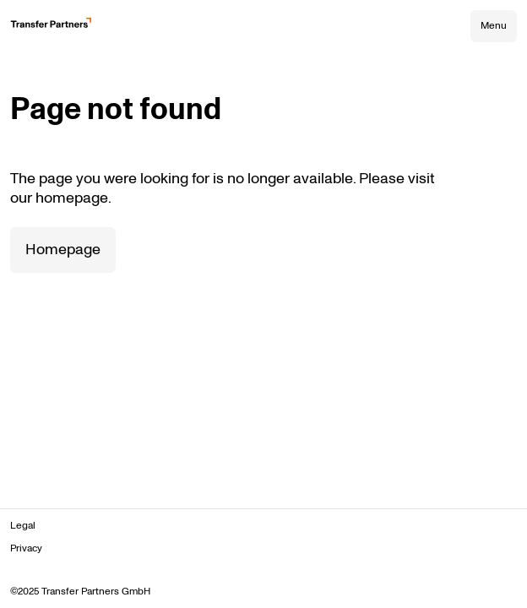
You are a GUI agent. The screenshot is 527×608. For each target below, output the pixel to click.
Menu (494, 26)
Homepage (63, 249)
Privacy (26, 548)
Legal (22, 525)
